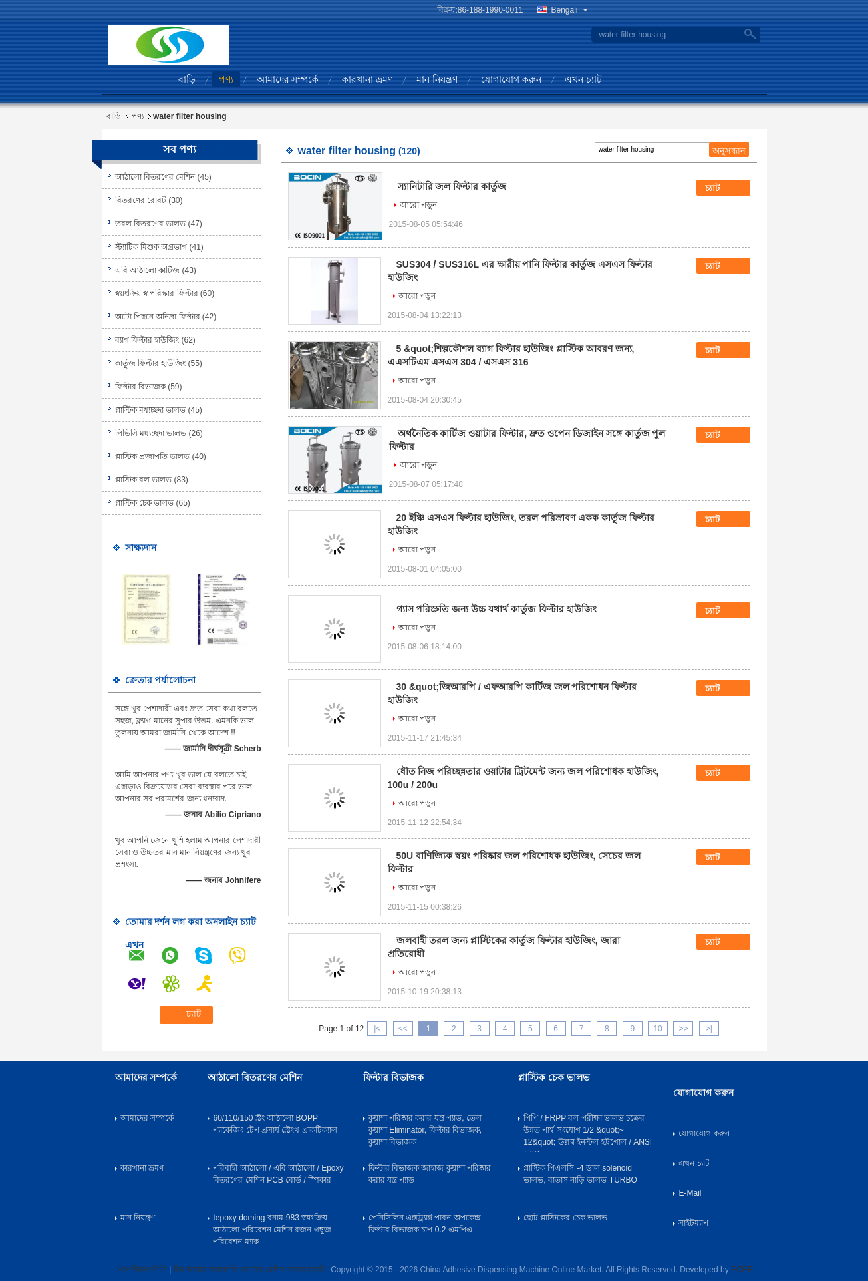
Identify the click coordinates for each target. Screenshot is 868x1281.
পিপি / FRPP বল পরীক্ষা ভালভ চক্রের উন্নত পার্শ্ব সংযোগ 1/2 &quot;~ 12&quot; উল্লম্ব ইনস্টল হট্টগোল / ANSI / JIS (587, 1132)
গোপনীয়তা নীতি (141, 1269)
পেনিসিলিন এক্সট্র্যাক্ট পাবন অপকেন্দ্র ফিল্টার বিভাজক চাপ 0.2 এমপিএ (424, 1223)
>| (709, 1028)
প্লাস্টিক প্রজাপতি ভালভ (152, 456)
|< (377, 1028)
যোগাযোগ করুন (511, 79)
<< (403, 1028)
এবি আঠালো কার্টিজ (147, 270)
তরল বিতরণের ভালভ (150, 223)
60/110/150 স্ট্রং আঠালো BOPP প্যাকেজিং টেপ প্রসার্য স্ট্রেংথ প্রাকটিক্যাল (275, 1124)
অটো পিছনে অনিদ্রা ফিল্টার (157, 316)
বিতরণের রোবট (140, 200)
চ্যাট (721, 187)
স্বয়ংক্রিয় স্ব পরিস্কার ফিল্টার (156, 293)
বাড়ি (187, 79)
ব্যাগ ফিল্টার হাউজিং (147, 340)
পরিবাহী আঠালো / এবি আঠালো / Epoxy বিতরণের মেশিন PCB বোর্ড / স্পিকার (278, 1174)
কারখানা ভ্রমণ (367, 79)
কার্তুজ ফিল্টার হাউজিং (150, 363)
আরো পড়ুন (418, 205)
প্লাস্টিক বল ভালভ (143, 479)
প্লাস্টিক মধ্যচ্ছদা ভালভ (150, 410)
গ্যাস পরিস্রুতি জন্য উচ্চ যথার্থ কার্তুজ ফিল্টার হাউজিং (496, 609)
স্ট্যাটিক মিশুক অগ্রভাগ (151, 247)
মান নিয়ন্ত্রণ (437, 79)
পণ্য (226, 79)
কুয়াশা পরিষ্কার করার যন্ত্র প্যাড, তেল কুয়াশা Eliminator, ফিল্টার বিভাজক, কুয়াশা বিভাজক (425, 1130)
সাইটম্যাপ (693, 1223)
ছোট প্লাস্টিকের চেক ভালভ (565, 1217)
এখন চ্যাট (583, 79)
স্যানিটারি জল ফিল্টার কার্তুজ (452, 186)
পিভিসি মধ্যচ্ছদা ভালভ (151, 433)
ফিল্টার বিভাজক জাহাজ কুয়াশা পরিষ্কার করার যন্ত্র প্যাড (429, 1174)
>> (683, 1028)
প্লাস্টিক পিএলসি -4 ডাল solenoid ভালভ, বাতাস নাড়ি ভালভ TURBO (580, 1174)
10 (657, 1028)
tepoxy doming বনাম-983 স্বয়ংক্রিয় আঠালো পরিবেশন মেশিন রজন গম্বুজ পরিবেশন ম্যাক (272, 1229)
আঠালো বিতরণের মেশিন (155, 177)
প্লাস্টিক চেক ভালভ (144, 503)
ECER (742, 1269)
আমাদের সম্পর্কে (288, 79)
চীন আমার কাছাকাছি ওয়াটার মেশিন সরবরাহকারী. (252, 1269)
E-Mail (689, 1193)
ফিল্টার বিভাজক (140, 386)
